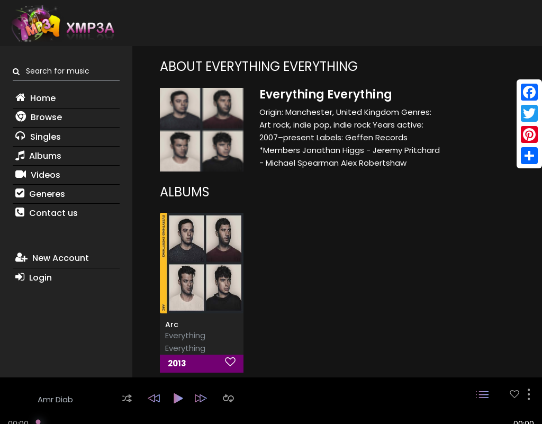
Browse (38, 117)
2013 (177, 363)
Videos (37, 175)
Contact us (46, 213)
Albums (38, 156)
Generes (40, 194)
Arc (171, 324)
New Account (52, 258)
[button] (127, 398)
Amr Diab (55, 399)
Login (33, 278)
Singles (38, 137)
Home (35, 98)
